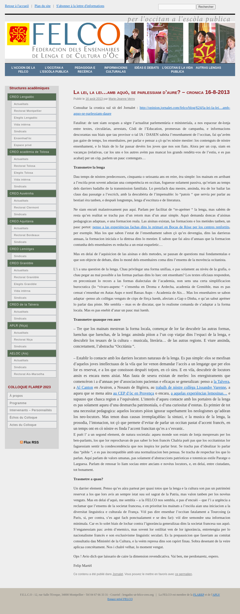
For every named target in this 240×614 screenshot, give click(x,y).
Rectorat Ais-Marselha (29, 374)
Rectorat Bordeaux (26, 235)
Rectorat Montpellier (28, 110)
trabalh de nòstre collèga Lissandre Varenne (191, 387)
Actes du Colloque (23, 425)
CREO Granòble (21, 263)
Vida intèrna (22, 124)
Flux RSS (31, 442)
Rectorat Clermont (26, 207)
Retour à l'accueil (17, 6)
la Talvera (221, 381)
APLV (216, 594)
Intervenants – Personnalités (31, 410)
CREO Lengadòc (22, 97)
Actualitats (21, 103)
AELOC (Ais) (19, 353)
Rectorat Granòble (26, 277)
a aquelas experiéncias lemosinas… (199, 393)
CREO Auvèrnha (22, 193)
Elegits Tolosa (23, 172)
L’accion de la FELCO (23, 69)
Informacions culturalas (115, 69)
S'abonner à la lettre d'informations (80, 6)
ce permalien (183, 574)
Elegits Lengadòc (25, 117)
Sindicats (20, 131)
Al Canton (84, 387)
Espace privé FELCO (120, 599)
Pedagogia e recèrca (85, 69)
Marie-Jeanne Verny (121, 99)
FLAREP (198, 594)
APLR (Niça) (19, 325)
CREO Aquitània (21, 221)
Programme (18, 403)
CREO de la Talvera (24, 304)
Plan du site (42, 6)
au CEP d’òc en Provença (133, 393)
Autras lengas (208, 67)
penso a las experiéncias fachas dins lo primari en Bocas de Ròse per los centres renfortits (161, 227)
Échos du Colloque (23, 417)
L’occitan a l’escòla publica (54, 69)
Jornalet (117, 574)
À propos (16, 396)
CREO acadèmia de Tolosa (29, 152)
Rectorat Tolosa (24, 165)
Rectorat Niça (23, 339)
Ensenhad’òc (23, 138)
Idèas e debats (146, 67)
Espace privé (23, 145)
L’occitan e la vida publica (177, 69)
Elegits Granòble (25, 284)
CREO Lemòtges (22, 249)
